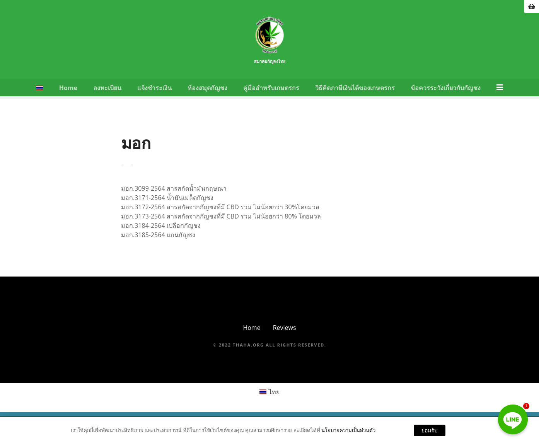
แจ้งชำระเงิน (155, 96)
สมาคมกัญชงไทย (269, 71)
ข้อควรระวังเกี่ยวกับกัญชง (446, 96)
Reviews (284, 335)
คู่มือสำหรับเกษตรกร (272, 96)
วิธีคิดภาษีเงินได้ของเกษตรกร (356, 96)
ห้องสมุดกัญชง (208, 96)
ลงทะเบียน (108, 96)
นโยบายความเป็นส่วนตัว (348, 430)
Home (69, 96)
